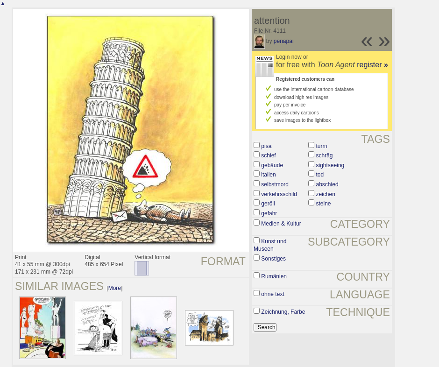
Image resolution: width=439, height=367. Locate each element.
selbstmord (275, 184)
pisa (266, 146)
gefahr (269, 213)
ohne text (272, 294)
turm (321, 146)
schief (268, 155)
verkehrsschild (279, 194)
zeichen (325, 194)
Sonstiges (273, 258)
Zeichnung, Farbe (283, 312)
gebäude (272, 165)
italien (268, 174)
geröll (268, 203)
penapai (284, 41)
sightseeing (330, 165)
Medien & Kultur (281, 223)
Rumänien (274, 276)
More (114, 288)
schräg (324, 155)
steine (323, 203)
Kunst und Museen (270, 245)
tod (320, 174)
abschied (327, 184)
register (372, 65)
